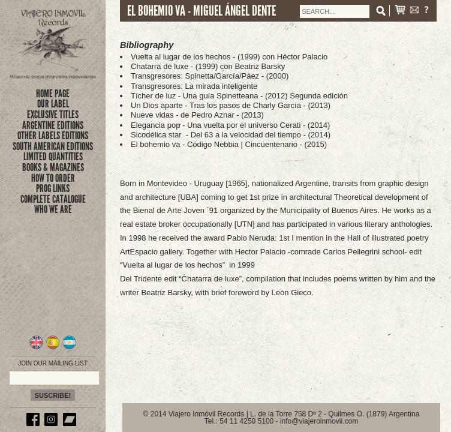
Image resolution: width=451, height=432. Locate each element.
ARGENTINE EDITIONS (52, 125)
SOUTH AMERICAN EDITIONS (53, 146)
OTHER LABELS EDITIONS (52, 135)
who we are (53, 209)
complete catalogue (53, 199)
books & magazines (53, 167)
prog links (53, 188)
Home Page (53, 93)
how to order (53, 178)
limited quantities (53, 156)
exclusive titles (53, 114)
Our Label (53, 103)
